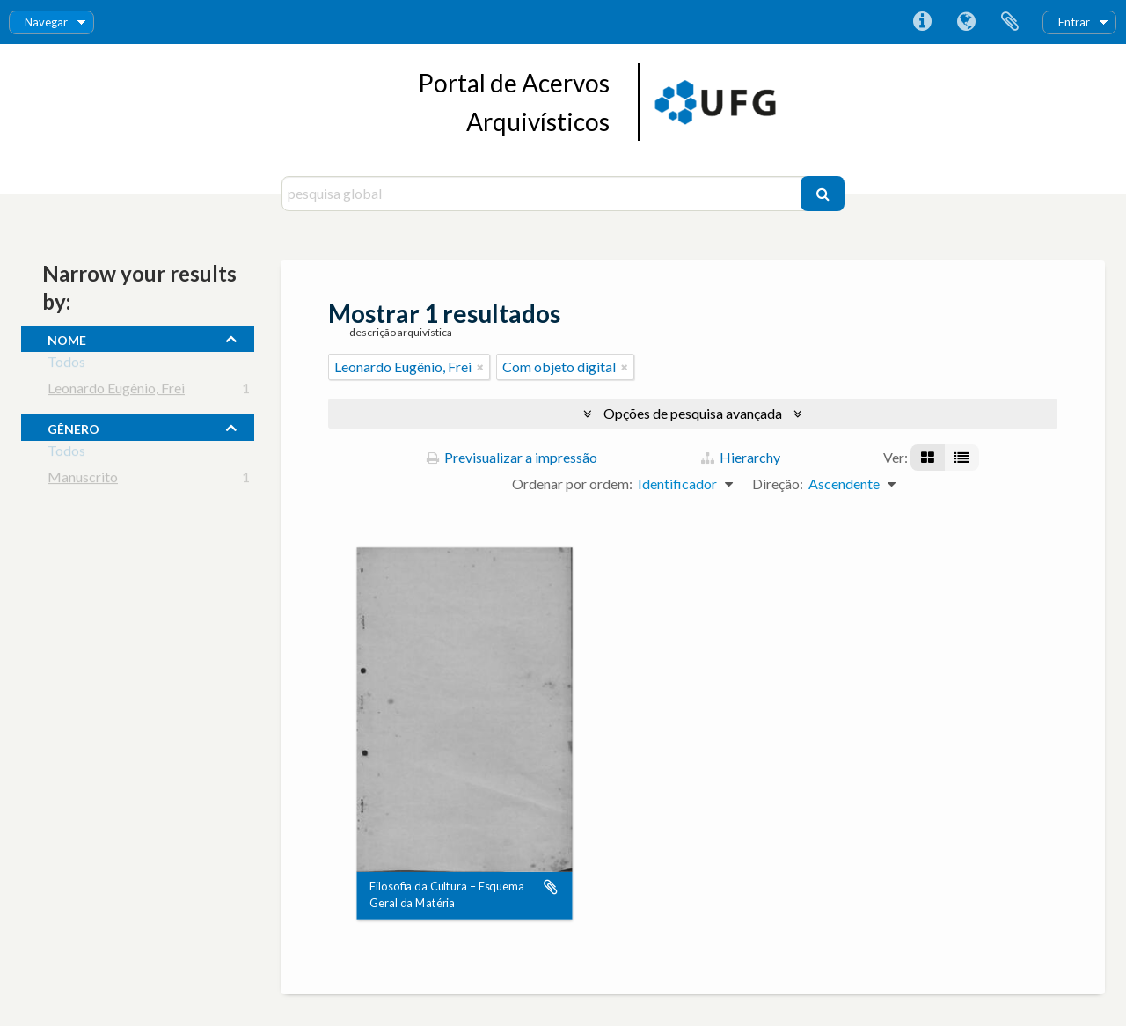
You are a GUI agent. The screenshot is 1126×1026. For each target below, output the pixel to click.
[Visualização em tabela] (961, 457)
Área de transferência (1010, 22)
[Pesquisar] (822, 193)
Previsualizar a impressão (512, 457)
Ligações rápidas (922, 22)
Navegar (46, 22)
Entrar (1074, 22)
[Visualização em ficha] (927, 457)
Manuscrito (83, 480)
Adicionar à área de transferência (550, 888)
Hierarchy (740, 457)
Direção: (777, 483)
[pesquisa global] (543, 193)
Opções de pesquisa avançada (693, 413)
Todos (66, 364)
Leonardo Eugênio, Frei (116, 391)
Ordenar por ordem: (572, 483)
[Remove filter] (480, 367)
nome (67, 337)
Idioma (966, 22)
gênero (73, 426)
